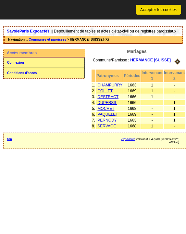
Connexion (15, 62)
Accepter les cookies (158, 9)
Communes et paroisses (47, 39)
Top (9, 138)
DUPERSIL (107, 102)
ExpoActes (128, 138)
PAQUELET (107, 114)
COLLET (105, 90)
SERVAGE (106, 126)
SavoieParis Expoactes (28, 31)
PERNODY (107, 120)
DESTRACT (107, 96)
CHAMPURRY (109, 85)
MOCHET (105, 108)
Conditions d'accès (22, 73)
